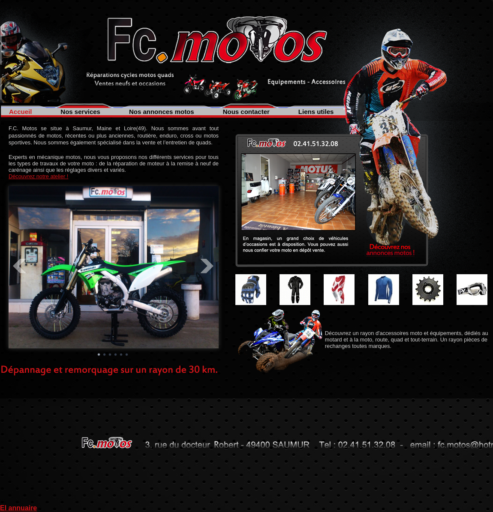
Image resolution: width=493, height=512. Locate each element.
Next (207, 266)
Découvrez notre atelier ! (38, 176)
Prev (20, 266)
